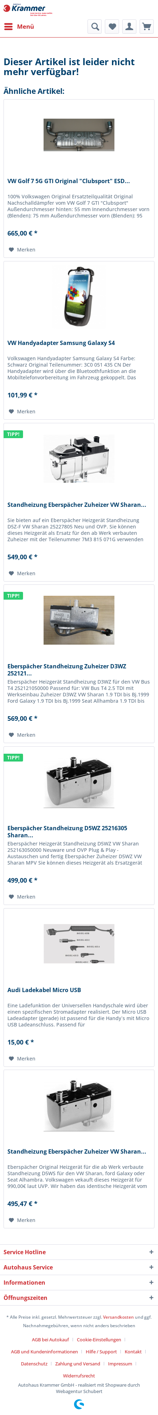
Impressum (120, 1363)
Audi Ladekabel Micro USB (44, 990)
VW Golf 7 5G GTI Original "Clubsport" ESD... (68, 181)
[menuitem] (19, 26)
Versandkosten (118, 1317)
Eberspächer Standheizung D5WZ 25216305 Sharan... (67, 832)
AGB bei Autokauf (50, 1339)
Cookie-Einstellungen (99, 1339)
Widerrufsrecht (79, 1375)
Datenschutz (34, 1363)
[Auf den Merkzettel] (22, 249)
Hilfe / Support (101, 1351)
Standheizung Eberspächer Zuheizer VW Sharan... (76, 505)
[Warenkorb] (147, 26)
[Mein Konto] (129, 26)
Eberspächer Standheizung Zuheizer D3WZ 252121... (66, 670)
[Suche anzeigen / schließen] (95, 26)
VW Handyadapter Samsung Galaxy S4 (61, 343)
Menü (19, 25)
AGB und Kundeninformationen (44, 1351)
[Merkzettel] (112, 26)
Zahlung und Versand (77, 1363)
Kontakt (133, 1351)
